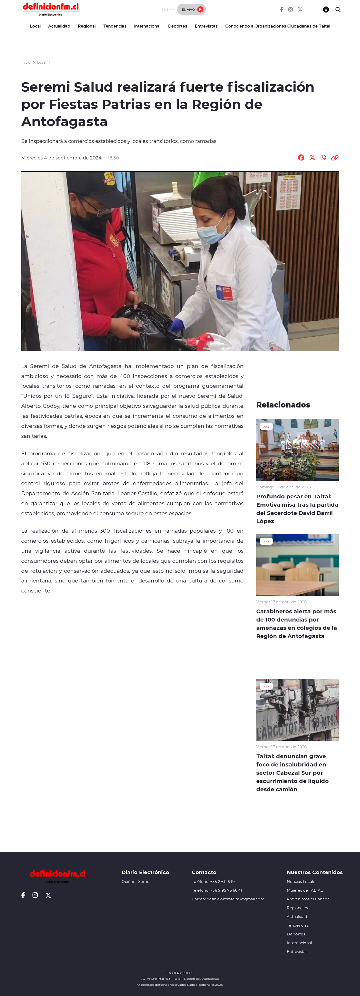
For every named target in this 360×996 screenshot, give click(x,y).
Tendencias (114, 26)
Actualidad (59, 26)
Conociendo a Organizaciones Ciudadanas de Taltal (277, 26)
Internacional (147, 26)
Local (35, 26)
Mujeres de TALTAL (305, 890)
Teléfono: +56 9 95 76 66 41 (217, 890)
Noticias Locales (302, 881)
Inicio (25, 62)
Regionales (297, 908)
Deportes (177, 26)
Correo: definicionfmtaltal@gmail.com (228, 899)
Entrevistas (206, 26)
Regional (87, 26)
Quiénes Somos (136, 881)
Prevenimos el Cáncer (308, 899)
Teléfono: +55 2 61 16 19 (213, 881)
